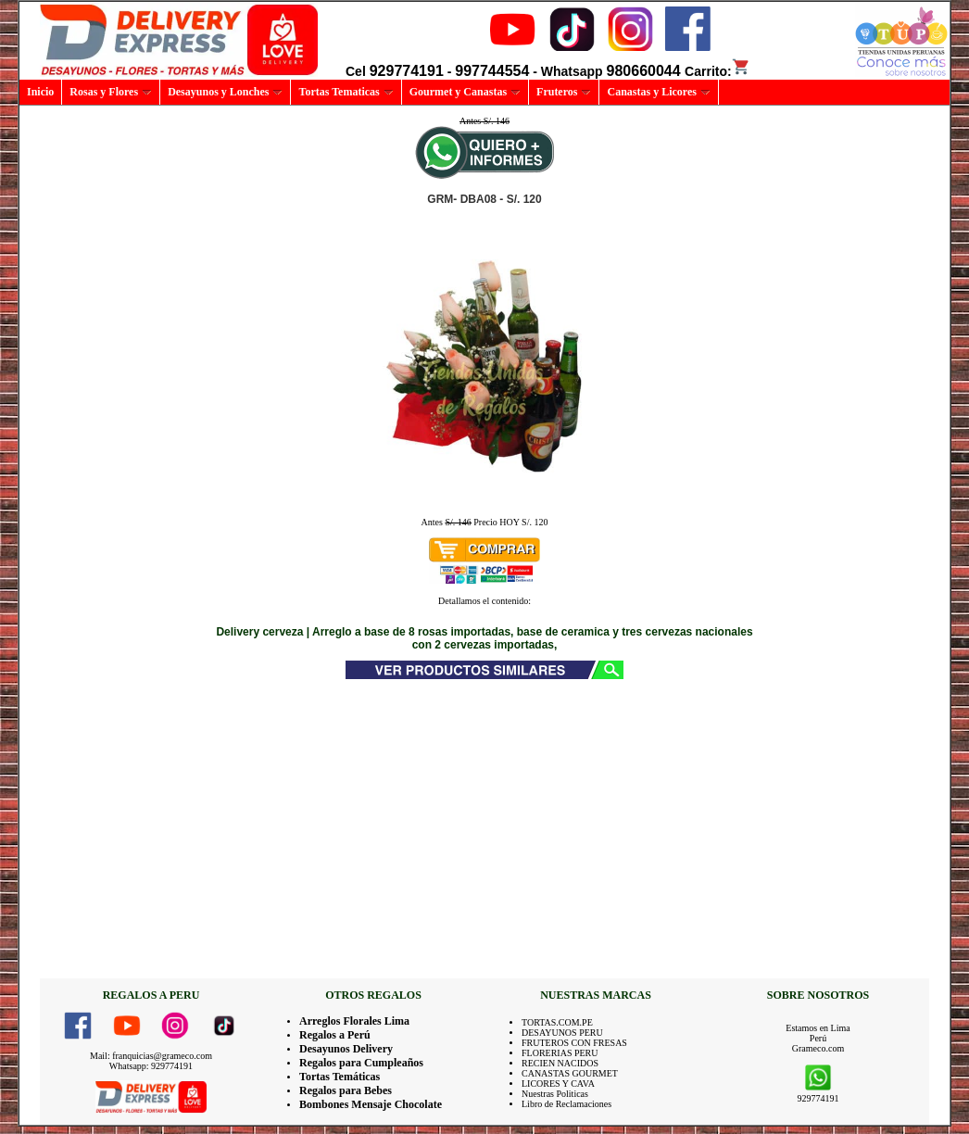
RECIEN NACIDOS (560, 1063)
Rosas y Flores (110, 91)
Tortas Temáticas (339, 1076)
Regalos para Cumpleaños (361, 1062)
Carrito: (717, 71)
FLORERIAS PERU (560, 1053)
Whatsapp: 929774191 (151, 1066)
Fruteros (563, 91)
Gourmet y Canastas (465, 91)
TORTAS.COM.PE (557, 1022)
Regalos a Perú (335, 1034)
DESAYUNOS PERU (562, 1032)
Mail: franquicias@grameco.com (151, 1056)
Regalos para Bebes (345, 1090)
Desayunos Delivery (346, 1048)
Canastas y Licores (658, 91)
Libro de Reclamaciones (566, 1104)
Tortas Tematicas (345, 91)
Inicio (40, 91)
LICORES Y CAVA (558, 1083)
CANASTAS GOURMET (570, 1073)
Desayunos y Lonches (225, 91)
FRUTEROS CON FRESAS (574, 1043)
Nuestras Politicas (555, 1094)
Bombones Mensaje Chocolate (370, 1104)
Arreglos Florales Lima (354, 1020)
